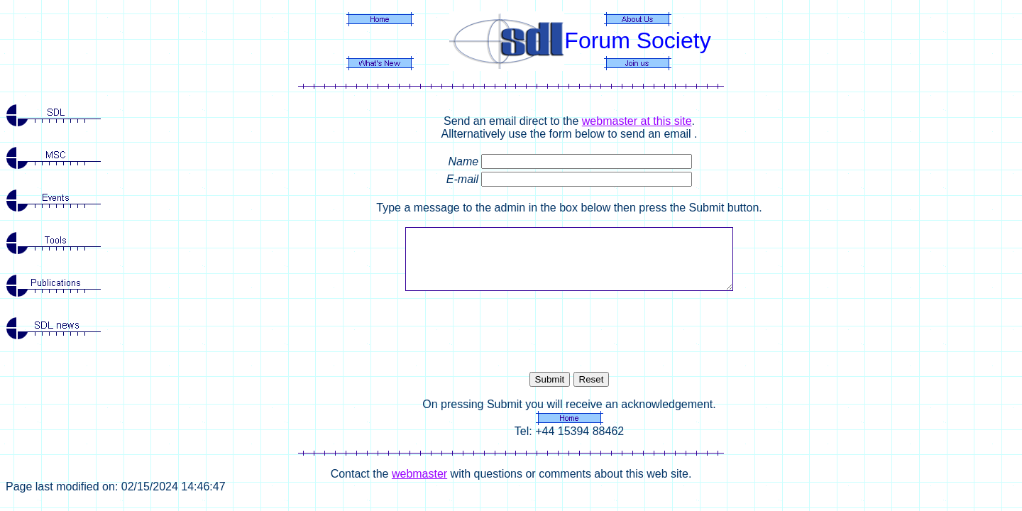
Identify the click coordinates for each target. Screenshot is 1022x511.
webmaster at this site (637, 121)
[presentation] (569, 331)
